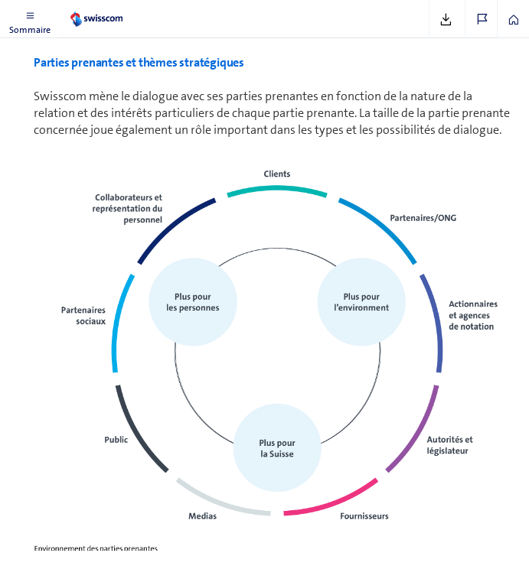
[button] (30, 19)
